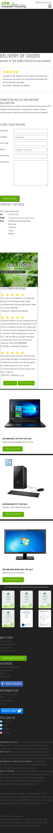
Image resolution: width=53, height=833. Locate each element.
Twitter (4, 725)
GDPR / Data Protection (8, 694)
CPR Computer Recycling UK (12, 794)
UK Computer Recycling (26, 771)
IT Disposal (22, 758)
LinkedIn (5, 729)
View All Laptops (12, 449)
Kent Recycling (16, 778)
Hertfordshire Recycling (10, 781)
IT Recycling (15, 784)
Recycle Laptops (45, 742)
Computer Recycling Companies (14, 749)
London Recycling (45, 771)
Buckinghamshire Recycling (31, 774)
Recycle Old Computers (11, 745)
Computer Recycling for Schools (26, 752)
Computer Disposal (8, 758)
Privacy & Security (6, 701)
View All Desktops (13, 514)
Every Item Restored (7, 644)
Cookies (3, 704)
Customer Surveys (30, 819)
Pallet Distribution (7, 819)
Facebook (5, 722)
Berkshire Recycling (9, 774)
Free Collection (5, 641)
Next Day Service (6, 648)
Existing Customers (43, 2)
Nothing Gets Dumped (8, 651)
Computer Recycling (28, 742)
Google (21, 375)
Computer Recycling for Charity (34, 755)
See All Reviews (10, 383)
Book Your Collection (13, 658)
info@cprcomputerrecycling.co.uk (21, 218)
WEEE (2, 697)
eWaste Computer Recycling (41, 758)
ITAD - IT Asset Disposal (39, 749)
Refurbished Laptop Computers (22, 768)
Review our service (26, 383)
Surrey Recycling (29, 781)
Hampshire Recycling (34, 778)
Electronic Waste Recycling (35, 745)
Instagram (5, 732)
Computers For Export (30, 826)
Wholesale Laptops (34, 822)
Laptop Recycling (29, 784)
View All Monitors (13, 580)
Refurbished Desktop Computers (24, 765)
